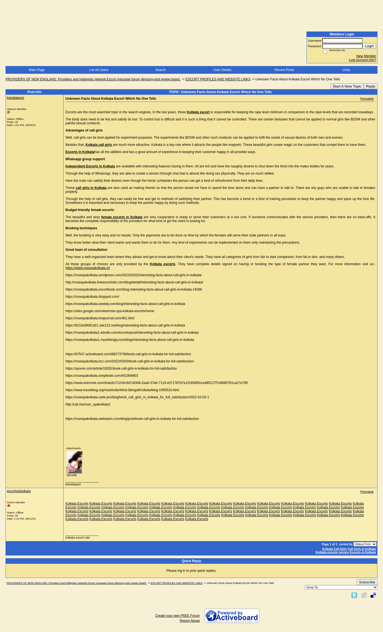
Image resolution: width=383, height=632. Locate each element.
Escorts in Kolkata (363, 552)
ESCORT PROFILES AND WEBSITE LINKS (218, 79)
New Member (366, 56)
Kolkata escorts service (332, 552)
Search (160, 70)
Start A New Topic (347, 86)
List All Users (98, 70)
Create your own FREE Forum (177, 616)
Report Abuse (190, 621)
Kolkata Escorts (76, 503)
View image (72, 474)
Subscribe (367, 582)
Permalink (367, 98)
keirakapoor (15, 98)
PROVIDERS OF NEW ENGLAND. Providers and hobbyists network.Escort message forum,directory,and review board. (93, 79)
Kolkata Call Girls (334, 549)
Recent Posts (284, 70)
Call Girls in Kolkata (362, 549)
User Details (222, 70)
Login (369, 46)
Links (346, 70)
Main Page (36, 70)
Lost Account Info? (362, 60)
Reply (370, 86)
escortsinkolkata (19, 491)
